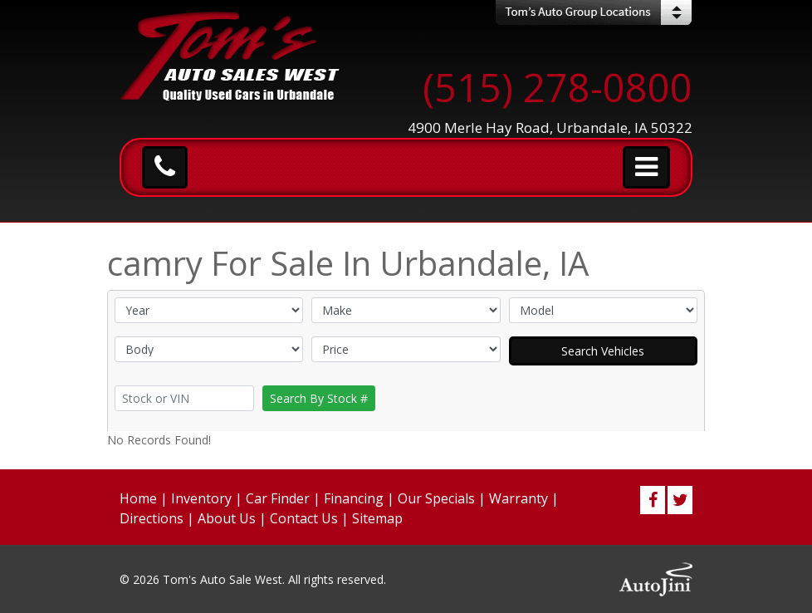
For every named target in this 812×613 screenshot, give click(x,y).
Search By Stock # (319, 398)
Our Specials (436, 498)
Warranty (518, 498)
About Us (227, 518)
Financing (354, 498)
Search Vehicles (602, 351)
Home (138, 498)
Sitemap (377, 518)
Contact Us (304, 518)
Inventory (201, 498)
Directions (151, 518)
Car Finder (278, 498)
